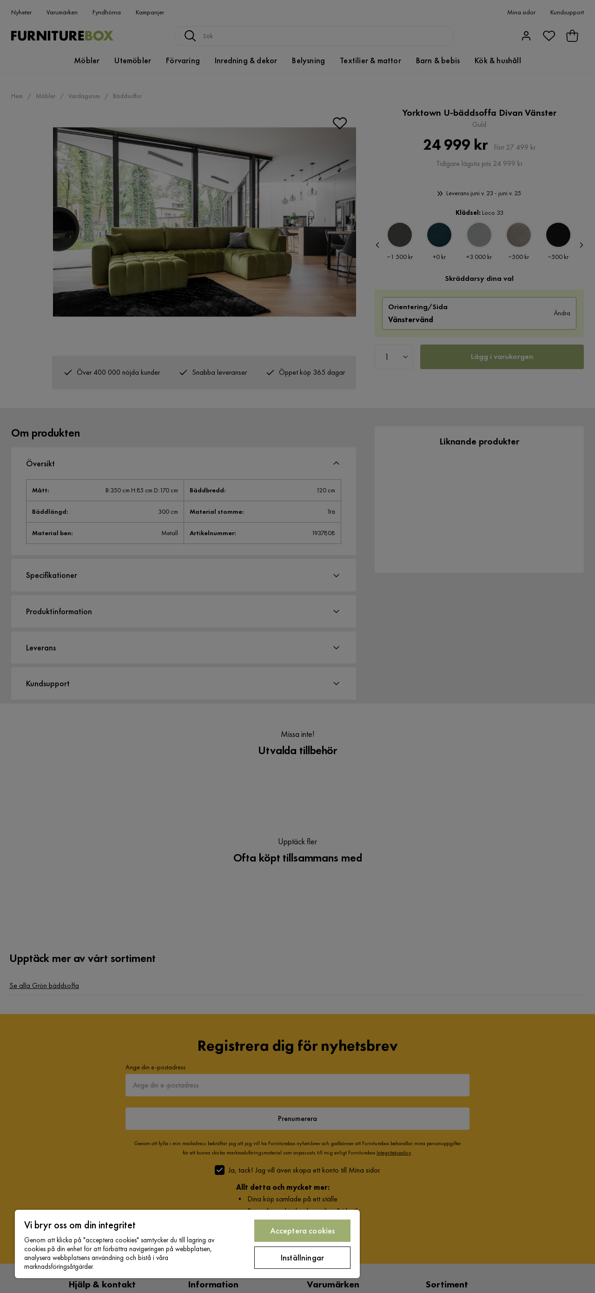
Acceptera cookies (302, 1230)
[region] (187, 1244)
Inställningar (302, 1257)
